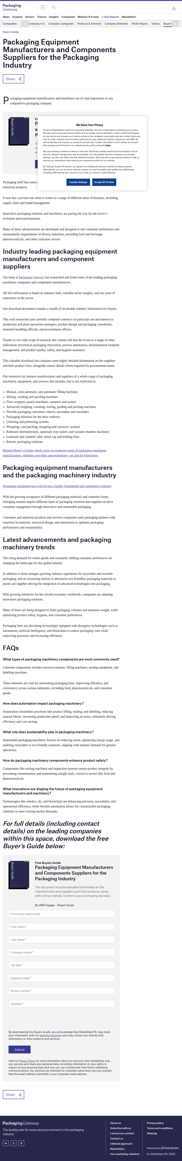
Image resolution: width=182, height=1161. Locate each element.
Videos (155, 23)
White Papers (140, 23)
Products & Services (89, 23)
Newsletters (117, 1148)
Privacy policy (155, 1122)
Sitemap (152, 1133)
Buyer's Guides (11, 32)
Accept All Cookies (104, 182)
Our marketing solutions (125, 1153)
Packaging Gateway (31, 277)
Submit (20, 1049)
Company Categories (61, 23)
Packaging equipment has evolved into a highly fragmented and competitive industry (57, 486)
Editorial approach (121, 1143)
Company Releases (116, 23)
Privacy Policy (27, 1060)
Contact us (116, 1138)
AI (39, 801)
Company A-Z (36, 23)
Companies (10, 23)
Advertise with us (120, 1128)
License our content (122, 1133)
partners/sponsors (50, 1035)
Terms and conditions (160, 1128)
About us (115, 1122)
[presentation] (36, 1018)
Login (174, 9)
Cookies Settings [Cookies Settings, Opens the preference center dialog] (78, 182)
